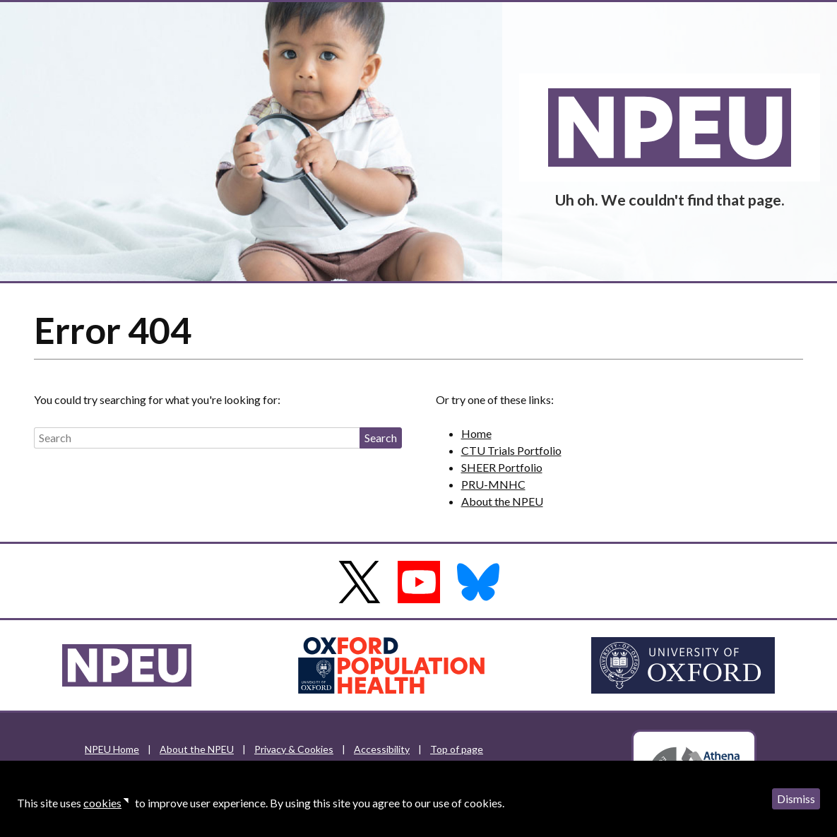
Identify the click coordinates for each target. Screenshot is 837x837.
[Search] (197, 438)
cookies (102, 802)
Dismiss (796, 798)
